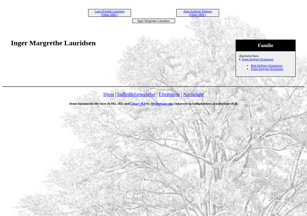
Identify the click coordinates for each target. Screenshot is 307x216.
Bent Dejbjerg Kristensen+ (267, 65)
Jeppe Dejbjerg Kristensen (257, 59)
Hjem (108, 94)
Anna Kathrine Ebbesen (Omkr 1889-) (197, 13)
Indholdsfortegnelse (136, 94)
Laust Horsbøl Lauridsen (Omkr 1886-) (109, 13)
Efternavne (169, 94)
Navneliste (193, 94)
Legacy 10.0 (138, 103)
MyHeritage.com (161, 103)
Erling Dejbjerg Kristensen (267, 68)
